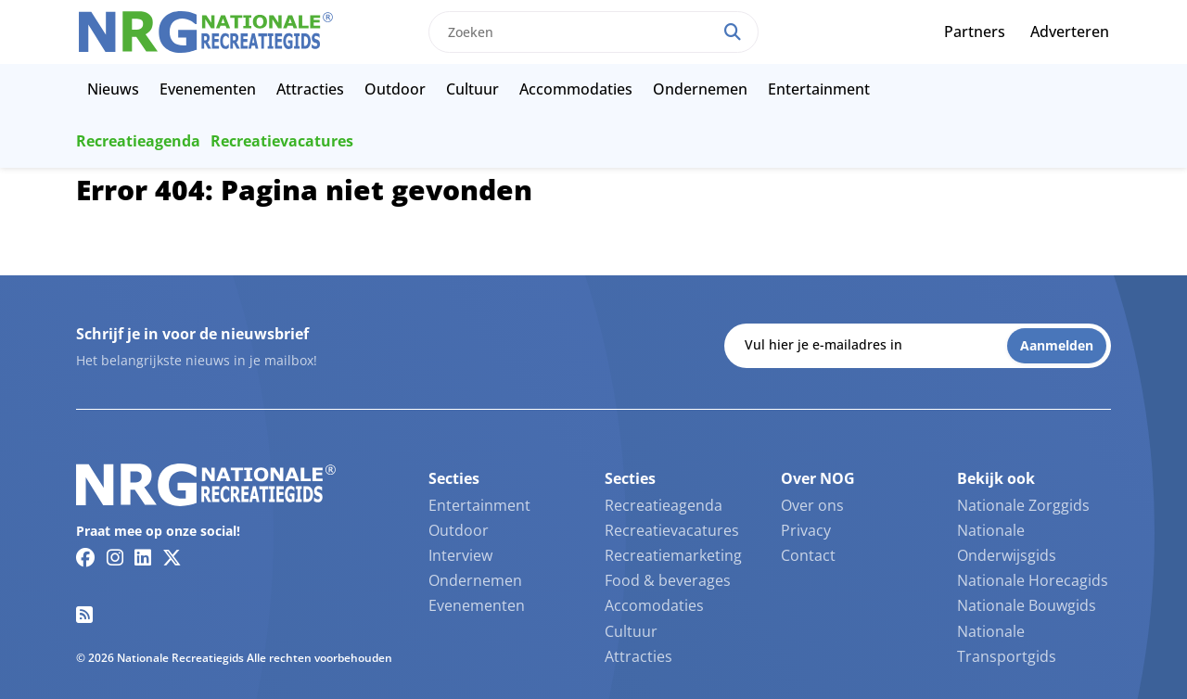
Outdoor (395, 89)
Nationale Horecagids (1032, 580)
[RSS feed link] (84, 615)
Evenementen (208, 89)
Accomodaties (654, 605)
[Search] (733, 32)
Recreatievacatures (282, 141)
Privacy (806, 530)
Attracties (310, 89)
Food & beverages (668, 580)
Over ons (812, 505)
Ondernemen (700, 89)
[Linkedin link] (142, 557)
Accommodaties (575, 89)
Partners (974, 31)
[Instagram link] (115, 557)
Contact (808, 555)
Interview (460, 555)
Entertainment (819, 89)
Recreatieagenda (138, 141)
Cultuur (472, 89)
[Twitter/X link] (172, 557)
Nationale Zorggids (1023, 505)
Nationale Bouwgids (1026, 605)
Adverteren (1069, 31)
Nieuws (113, 89)
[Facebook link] (86, 557)
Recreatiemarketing (673, 555)
